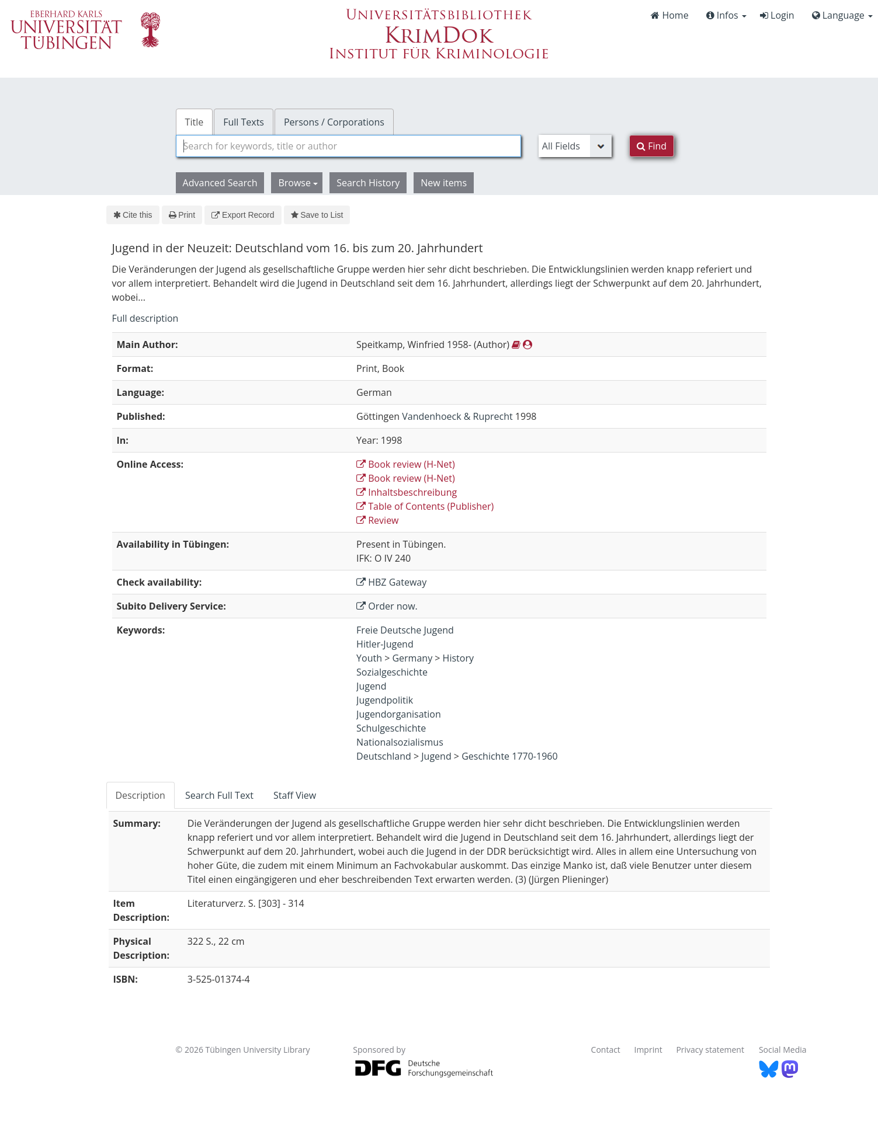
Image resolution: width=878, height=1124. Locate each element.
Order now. (387, 606)
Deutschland (383, 756)
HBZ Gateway (391, 582)
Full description (145, 318)
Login (777, 15)
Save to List (317, 215)
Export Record (242, 215)
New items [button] (444, 182)
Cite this (132, 215)
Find (652, 146)
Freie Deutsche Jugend (405, 630)
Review (377, 520)
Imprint (648, 1049)
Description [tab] (140, 795)
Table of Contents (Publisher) (425, 506)
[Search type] (575, 146)
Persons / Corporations (334, 122)
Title (194, 122)
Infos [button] (726, 15)
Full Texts (243, 122)
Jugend (371, 686)
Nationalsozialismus (399, 742)
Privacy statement (710, 1049)
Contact (605, 1049)
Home (669, 15)
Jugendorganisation (398, 714)
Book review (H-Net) (405, 464)
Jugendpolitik (384, 700)
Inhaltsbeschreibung (406, 492)
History (458, 658)
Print (182, 215)
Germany (412, 658)
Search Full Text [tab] (219, 795)
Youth (369, 658)
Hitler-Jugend (385, 644)
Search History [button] (368, 182)
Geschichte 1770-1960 (509, 756)
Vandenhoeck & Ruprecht (457, 416)
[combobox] (348, 146)
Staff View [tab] (294, 795)
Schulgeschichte (391, 728)
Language (842, 15)
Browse (298, 182)
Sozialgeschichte (392, 672)
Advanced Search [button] (220, 182)
